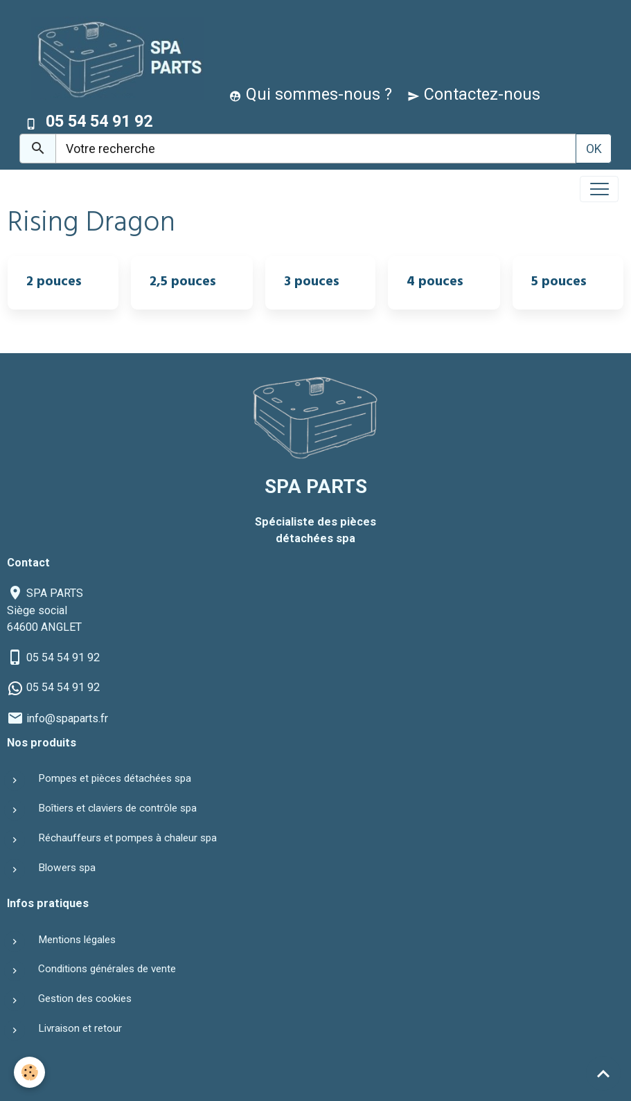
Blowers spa (67, 867)
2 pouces (54, 283)
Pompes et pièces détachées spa (114, 778)
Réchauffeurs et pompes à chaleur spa (127, 838)
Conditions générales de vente (107, 969)
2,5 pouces (183, 283)
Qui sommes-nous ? (310, 94)
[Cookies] (29, 1072)
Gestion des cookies (85, 998)
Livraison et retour (80, 1028)
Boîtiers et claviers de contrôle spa (117, 808)
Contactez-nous (473, 94)
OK (594, 148)
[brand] (114, 57)
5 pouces (559, 283)
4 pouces (435, 283)
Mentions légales (77, 939)
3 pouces (311, 283)
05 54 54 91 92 (63, 657)
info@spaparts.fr (67, 718)
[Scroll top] (603, 1073)
